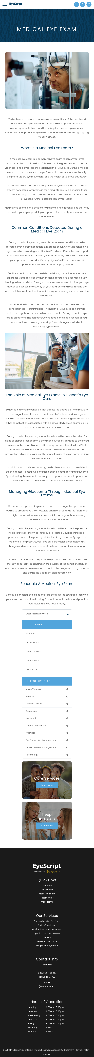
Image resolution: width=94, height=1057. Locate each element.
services (30, 696)
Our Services (32, 642)
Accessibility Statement (62, 1050)
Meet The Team (34, 651)
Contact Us (31, 669)
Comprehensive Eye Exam (47, 921)
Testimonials (32, 660)
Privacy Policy (82, 1050)
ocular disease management (41, 747)
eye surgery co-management (41, 740)
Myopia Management (47, 945)
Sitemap (47, 1054)
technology (32, 754)
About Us (30, 633)
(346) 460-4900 (47, 986)
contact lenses (34, 703)
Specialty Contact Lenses (47, 933)
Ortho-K (47, 937)
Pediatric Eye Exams (47, 941)
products (30, 732)
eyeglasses (31, 711)
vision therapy (33, 689)
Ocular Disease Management (47, 929)
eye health (31, 718)
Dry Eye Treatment (47, 925)
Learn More (47, 785)
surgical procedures (36, 725)
